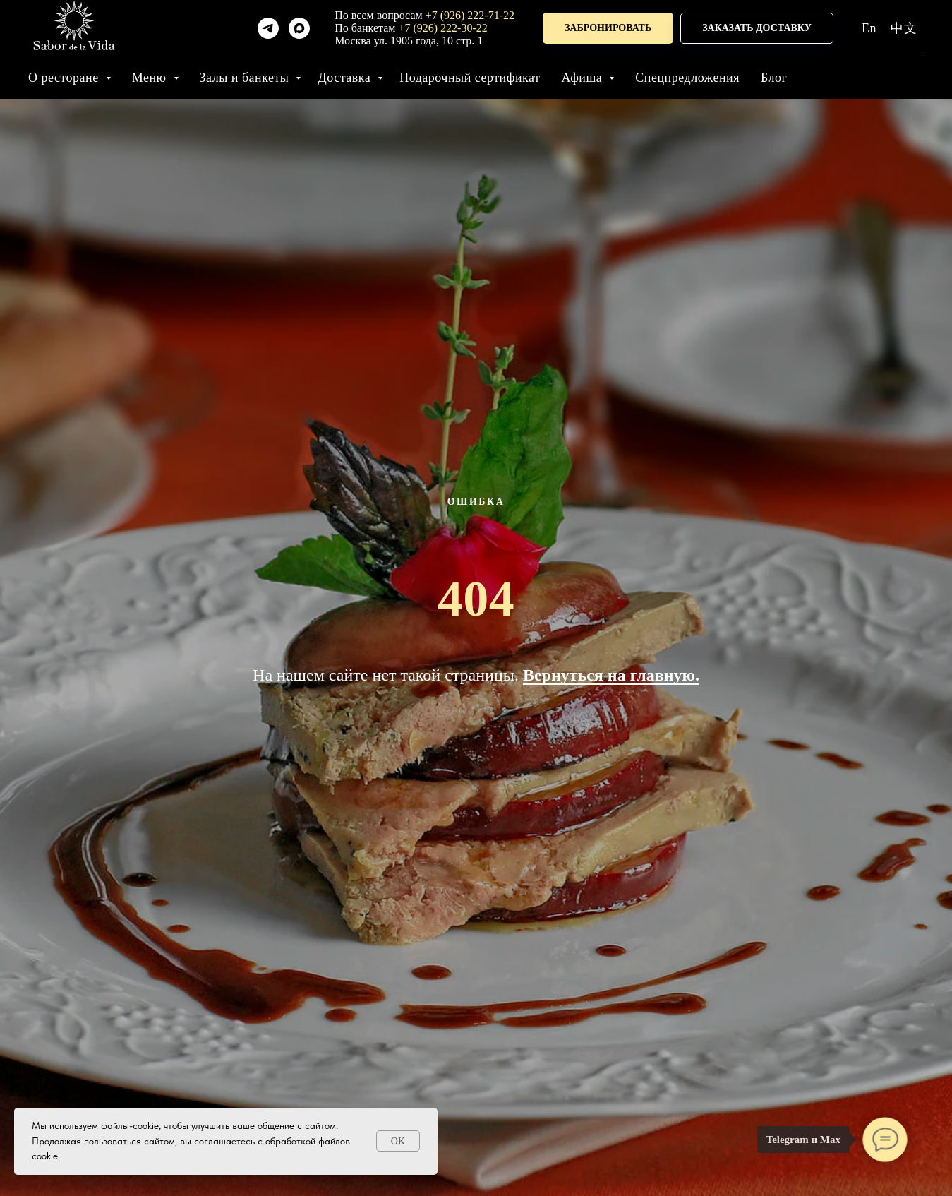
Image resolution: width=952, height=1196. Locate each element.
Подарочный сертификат (469, 78)
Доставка (346, 78)
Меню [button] (151, 78)
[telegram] (268, 28)
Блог (774, 78)
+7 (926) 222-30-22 (442, 28)
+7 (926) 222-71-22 (470, 15)
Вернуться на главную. (611, 675)
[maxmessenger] (299, 28)
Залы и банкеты (246, 78)
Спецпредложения (687, 78)
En (869, 28)
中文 (904, 28)
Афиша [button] (583, 78)
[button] (608, 28)
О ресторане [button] (65, 78)
